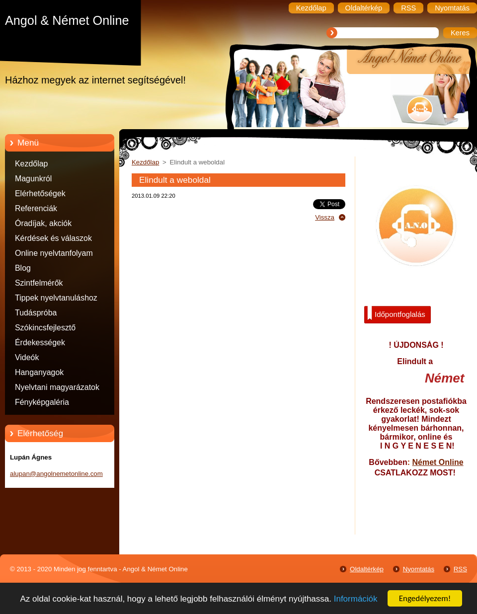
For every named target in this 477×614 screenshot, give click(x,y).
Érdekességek (40, 342)
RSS (460, 569)
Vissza (324, 217)
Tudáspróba (36, 312)
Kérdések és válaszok (53, 238)
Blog (23, 268)
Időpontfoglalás (396, 313)
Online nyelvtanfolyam (54, 253)
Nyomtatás (418, 569)
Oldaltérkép (367, 569)
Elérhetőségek (40, 193)
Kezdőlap (31, 163)
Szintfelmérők (39, 283)
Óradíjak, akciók (43, 223)
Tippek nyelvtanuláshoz (56, 298)
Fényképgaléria (42, 402)
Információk (356, 599)
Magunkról (33, 178)
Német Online (437, 462)
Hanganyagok (39, 372)
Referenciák (36, 208)
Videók (27, 357)
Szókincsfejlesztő (45, 327)
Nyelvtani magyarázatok (57, 387)
